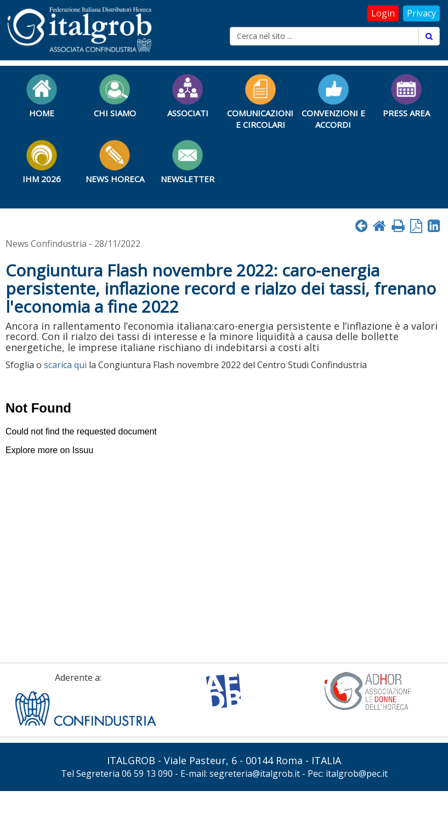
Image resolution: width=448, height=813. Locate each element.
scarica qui (65, 365)
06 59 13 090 (147, 773)
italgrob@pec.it (357, 773)
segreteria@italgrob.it (254, 773)
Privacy (421, 13)
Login (383, 13)
